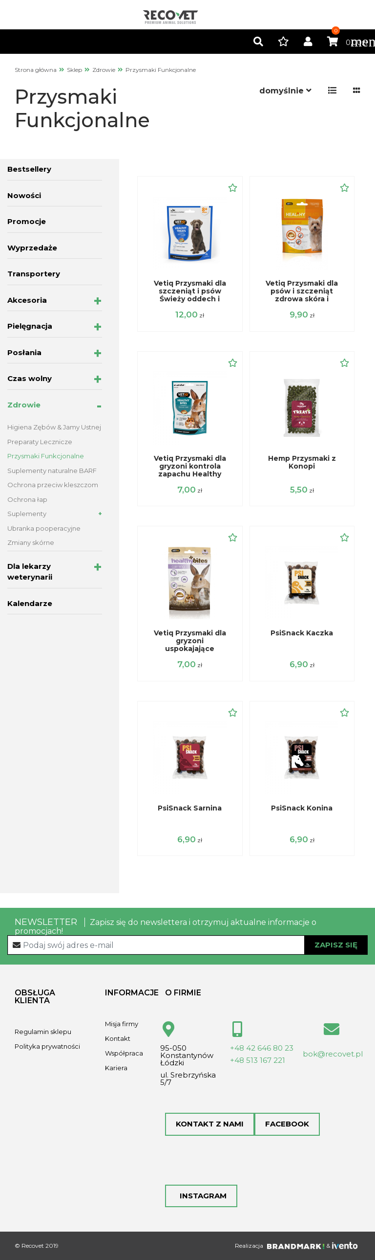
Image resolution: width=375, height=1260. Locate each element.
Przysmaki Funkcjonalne (45, 456)
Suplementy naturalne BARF (52, 470)
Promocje (26, 221)
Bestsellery (29, 169)
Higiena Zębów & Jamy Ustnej (54, 427)
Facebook (287, 1123)
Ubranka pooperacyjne (44, 528)
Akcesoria (27, 300)
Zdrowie (103, 69)
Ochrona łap (27, 499)
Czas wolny (29, 378)
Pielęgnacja (29, 326)
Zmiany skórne (30, 542)
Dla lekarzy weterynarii (29, 572)
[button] (258, 42)
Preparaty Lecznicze (39, 442)
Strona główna (36, 69)
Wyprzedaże (32, 247)
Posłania (24, 352)
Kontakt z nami (210, 1123)
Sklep (74, 69)
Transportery (33, 273)
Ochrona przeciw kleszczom (52, 485)
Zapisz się (335, 944)
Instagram (201, 1195)
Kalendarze (29, 603)
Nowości (24, 195)
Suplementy (26, 514)
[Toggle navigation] (353, 41)
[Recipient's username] (188, 945)
